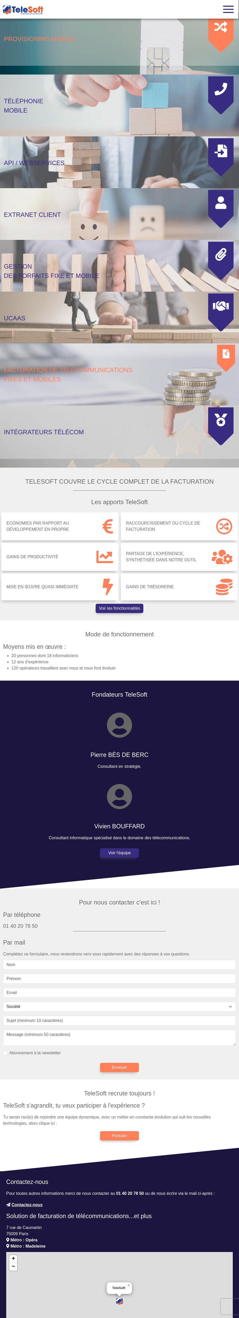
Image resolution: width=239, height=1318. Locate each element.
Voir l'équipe (119, 812)
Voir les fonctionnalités (119, 567)
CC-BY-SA (224, 1299)
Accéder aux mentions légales (146, 1307)
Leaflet (150, 1299)
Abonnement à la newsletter (35, 1012)
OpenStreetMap (187, 1299)
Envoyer (119, 1026)
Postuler (119, 1095)
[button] (119, 1260)
